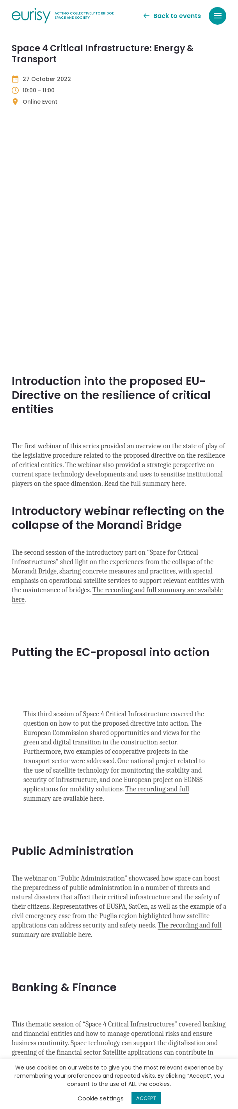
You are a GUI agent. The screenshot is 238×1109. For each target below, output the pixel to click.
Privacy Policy (132, 991)
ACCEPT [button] (146, 1098)
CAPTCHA (28, 1023)
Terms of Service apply (180, 991)
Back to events (172, 15)
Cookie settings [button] (101, 1098)
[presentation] (71, 1043)
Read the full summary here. (145, 245)
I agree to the (55, 1006)
